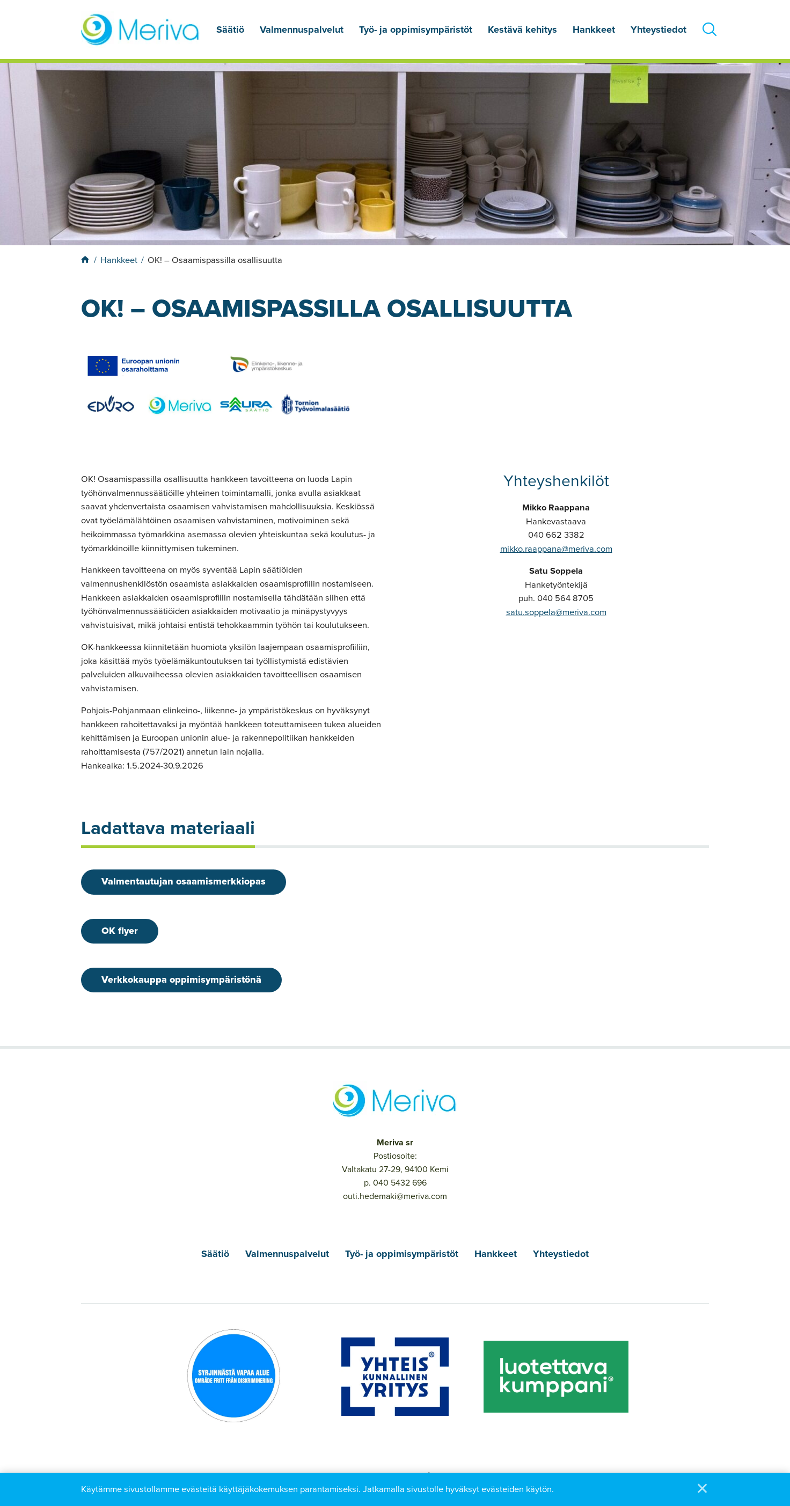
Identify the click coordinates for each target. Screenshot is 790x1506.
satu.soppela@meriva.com (556, 612)
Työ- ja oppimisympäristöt (415, 29)
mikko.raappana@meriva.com (556, 548)
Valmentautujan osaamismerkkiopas (185, 882)
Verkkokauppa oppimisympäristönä (182, 981)
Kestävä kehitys (522, 29)
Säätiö (230, 29)
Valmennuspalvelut (301, 29)
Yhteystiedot (658, 29)
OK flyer (121, 932)
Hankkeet (594, 29)
